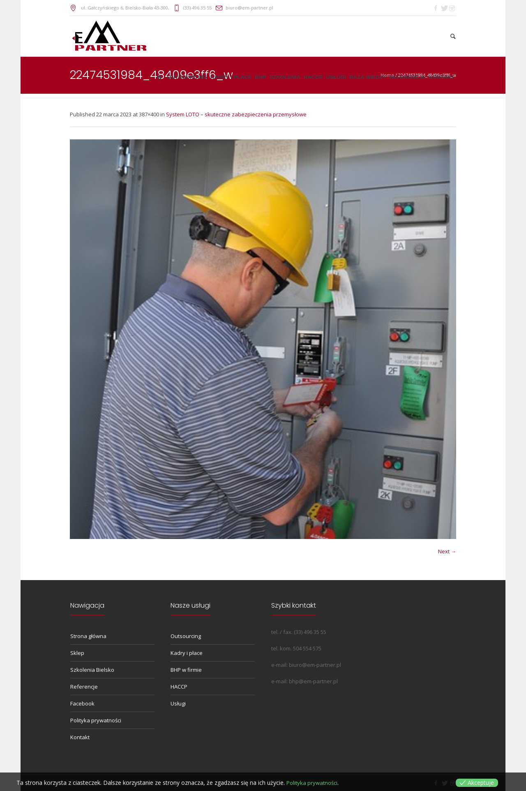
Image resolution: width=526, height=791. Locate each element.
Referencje (84, 686)
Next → (447, 551)
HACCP (179, 686)
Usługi (178, 703)
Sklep (77, 653)
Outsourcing (186, 636)
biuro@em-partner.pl (249, 8)
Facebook (82, 703)
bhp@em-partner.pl (313, 681)
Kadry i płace (187, 653)
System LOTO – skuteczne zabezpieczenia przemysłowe (236, 114)
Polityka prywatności (95, 720)
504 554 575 (307, 648)
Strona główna (88, 636)
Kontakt (80, 737)
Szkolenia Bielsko (92, 669)
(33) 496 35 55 (197, 8)
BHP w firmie (186, 669)
